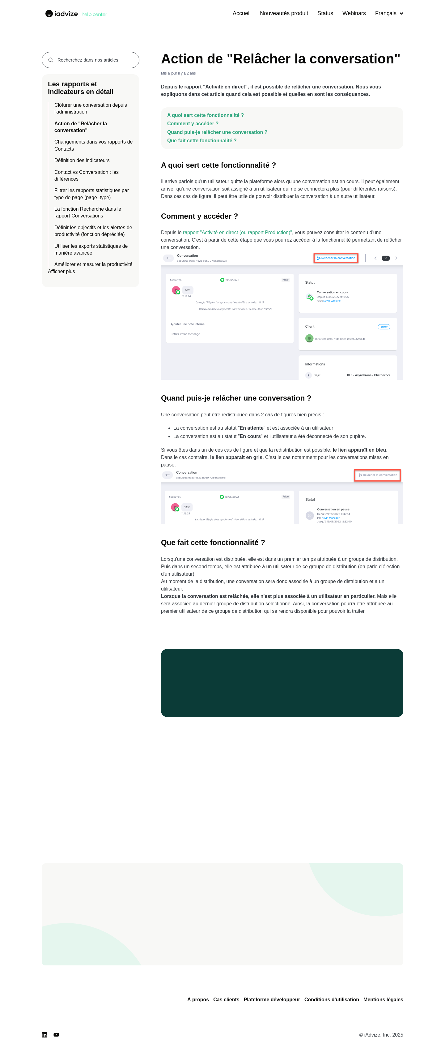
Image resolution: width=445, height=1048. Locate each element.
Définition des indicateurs (82, 160)
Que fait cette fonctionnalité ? (202, 140)
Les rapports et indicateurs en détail (81, 87)
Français (389, 13)
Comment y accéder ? (193, 123)
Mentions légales (383, 999)
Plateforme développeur (272, 999)
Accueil (242, 13)
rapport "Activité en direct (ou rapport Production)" (237, 232)
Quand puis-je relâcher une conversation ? (217, 132)
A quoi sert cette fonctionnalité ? (205, 115)
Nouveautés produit (284, 13)
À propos (198, 999)
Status (325, 13)
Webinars (354, 13)
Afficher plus (61, 271)
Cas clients (226, 999)
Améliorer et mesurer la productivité (93, 264)
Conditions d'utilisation (331, 999)
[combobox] (90, 60)
